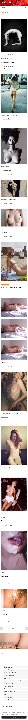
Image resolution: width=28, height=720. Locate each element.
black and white (14, 68)
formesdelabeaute (6, 170)
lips (11, 583)
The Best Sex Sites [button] (5, 662)
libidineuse (4, 576)
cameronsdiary (5, 283)
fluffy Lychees (9, 2)
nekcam (3, 517)
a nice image (6, 68)
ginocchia (4, 362)
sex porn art (6, 66)
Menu (3, 7)
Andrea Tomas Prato (11, 199)
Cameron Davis (16, 287)
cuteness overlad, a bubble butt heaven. (10, 647)
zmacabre (4, 614)
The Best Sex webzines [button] (6, 706)
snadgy (11, 66)
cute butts (6, 643)
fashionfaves (4, 416)
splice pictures (12, 468)
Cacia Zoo (12, 62)
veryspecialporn (7, 119)
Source (3, 521)
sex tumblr (5, 122)
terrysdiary (4, 232)
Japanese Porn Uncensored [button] (7, 657)
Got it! (14, 717)
